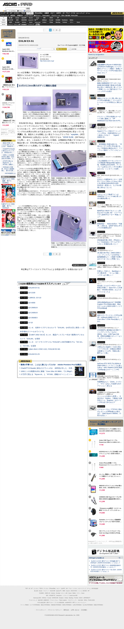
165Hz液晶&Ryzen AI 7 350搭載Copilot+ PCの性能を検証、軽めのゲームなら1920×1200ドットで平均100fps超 (109, 305)
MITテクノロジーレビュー (79, 602)
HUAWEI (58, 20)
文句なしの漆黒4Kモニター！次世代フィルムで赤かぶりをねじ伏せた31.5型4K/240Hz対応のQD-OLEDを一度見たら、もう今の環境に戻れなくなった (109, 183)
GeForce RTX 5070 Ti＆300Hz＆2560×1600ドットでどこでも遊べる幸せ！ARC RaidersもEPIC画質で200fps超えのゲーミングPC (109, 367)
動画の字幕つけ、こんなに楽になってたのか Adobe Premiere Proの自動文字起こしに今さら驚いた (61, 365)
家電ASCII (20, 15)
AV (64, 13)
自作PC (58, 13)
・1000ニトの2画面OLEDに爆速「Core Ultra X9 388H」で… (8, 156)
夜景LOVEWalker (66, 605)
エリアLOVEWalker (35, 605)
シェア (39, 48)
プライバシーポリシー (55, 610)
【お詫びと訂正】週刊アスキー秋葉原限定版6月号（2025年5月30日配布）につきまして (105, 566)
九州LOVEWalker (77, 605)
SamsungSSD (36, 20)
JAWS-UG (47, 593)
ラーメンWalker (24, 605)
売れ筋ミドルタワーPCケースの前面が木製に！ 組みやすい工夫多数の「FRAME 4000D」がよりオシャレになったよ (109, 289)
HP (58, 17)
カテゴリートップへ (79, 265)
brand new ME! (73, 595)
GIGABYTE (30, 20)
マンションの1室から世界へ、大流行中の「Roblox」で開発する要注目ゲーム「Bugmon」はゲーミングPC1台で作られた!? (109, 399)
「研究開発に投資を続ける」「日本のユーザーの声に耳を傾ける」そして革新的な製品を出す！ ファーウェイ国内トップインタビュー (109, 147)
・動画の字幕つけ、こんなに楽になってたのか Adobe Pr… (8, 144)
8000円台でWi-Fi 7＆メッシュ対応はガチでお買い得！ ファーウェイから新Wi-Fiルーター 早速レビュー (109, 214)
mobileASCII (68, 602)
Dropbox (44, 22)
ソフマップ (31, 24)
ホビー (53, 13)
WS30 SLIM (68, 137)
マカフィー (10, 24)
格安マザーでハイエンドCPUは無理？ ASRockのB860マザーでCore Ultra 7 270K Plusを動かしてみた (109, 318)
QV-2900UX (33, 308)
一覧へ (120, 558)
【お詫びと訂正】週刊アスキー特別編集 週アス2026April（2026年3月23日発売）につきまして (105, 562)
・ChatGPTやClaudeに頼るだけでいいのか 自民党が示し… (8, 150)
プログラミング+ (55, 15)
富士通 (10, 17)
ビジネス (16, 13)
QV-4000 (31, 303)
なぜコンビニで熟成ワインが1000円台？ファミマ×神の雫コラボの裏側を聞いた (109, 196)
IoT (11, 13)
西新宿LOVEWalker (56, 605)
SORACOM (55, 597)
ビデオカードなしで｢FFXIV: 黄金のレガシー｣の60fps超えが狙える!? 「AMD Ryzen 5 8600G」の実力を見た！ (109, 412)
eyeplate (74, 134)
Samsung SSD (37, 597)
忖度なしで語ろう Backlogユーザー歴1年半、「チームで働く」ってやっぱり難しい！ (109, 273)
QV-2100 (31, 293)
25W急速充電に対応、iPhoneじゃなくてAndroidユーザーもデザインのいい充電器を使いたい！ (109, 242)
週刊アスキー (37, 15)
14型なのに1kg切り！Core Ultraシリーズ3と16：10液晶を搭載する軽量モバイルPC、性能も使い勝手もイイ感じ (109, 350)
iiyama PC (59, 590)
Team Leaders (63, 600)
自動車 (47, 13)
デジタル (25, 4)
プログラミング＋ (72, 600)
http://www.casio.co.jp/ (47, 61)
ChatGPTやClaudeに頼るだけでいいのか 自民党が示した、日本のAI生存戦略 (52, 368)
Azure (31, 22)
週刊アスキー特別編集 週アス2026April (8, 206)
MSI (44, 17)
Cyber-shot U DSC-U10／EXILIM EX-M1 (44, 349)
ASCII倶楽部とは (10, 173)
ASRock (44, 20)
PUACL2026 (74, 15)
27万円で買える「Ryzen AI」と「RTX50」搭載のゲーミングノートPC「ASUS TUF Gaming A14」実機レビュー (65, 374)
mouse (17, 17)
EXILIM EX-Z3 (34, 354)
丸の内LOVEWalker (88, 605)
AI (7, 13)
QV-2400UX (33, 313)
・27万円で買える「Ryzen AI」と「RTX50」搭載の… (8, 162)
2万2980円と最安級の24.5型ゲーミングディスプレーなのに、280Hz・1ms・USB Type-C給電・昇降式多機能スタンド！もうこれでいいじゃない (109, 334)
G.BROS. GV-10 (34, 298)
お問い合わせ (75, 610)
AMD (17, 20)
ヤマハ (71, 22)
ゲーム (88, 13)
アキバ (68, 13)
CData (51, 22)
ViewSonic (65, 20)
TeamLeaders (46, 15)
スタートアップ (80, 13)
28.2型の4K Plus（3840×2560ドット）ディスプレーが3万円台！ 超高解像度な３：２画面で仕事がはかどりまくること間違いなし (109, 256)
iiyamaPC (24, 17)
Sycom (31, 17)
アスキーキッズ (5, 15)
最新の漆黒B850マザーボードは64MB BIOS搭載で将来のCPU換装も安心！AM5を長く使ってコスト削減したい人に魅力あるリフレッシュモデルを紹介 (109, 87)
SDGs (63, 15)
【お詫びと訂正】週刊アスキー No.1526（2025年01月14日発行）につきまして (106, 570)
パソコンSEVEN (37, 18)
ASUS (51, 17)
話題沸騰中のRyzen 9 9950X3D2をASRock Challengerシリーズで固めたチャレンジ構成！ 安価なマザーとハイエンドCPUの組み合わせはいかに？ (109, 69)
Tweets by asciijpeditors (96, 54)
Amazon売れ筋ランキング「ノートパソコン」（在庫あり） (8, 33)
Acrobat (17, 22)
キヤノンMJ (17, 24)
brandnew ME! (37, 24)
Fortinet (65, 22)
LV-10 (30, 323)
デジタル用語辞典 (59, 602)
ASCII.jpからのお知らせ (96, 558)
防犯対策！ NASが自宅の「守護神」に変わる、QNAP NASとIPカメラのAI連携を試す (109, 226)
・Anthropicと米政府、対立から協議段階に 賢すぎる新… (8, 168)
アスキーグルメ (29, 15)
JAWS (10, 22)
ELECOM (10, 20)
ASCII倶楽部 (117, 13)
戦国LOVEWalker (98, 605)
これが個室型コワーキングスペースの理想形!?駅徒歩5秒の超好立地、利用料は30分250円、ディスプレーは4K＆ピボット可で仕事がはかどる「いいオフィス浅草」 (109, 165)
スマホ (73, 13)
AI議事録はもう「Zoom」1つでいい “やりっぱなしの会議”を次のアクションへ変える (109, 384)
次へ (57, 30)
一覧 (53, 49)
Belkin (71, 20)
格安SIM (13, 15)
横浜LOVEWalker (45, 605)
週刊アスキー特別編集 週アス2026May (8, 181)
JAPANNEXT (24, 24)
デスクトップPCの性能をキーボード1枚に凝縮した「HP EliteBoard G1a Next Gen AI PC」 (109, 119)
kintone (24, 22)
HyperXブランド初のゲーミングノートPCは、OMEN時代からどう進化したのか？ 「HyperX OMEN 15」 (109, 134)
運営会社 (66, 610)
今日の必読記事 (41, 602)
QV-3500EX (33, 318)
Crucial (51, 20)
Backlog (58, 22)
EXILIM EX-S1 (34, 288)
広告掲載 (84, 610)
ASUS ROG (24, 20)
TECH (23, 13)
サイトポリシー (41, 610)
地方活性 (67, 15)
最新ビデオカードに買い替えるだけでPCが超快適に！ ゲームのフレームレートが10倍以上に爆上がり (109, 101)
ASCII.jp (10, 4)
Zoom (78, 22)
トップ (3, 13)
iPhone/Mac (39, 13)
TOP (26, 588)
